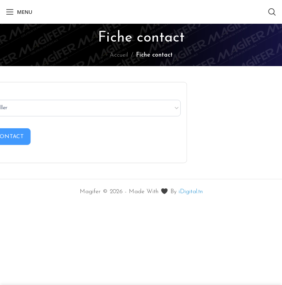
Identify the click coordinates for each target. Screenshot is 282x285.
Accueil (119, 55)
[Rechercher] (272, 12)
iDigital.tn (191, 192)
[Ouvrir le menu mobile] (19, 12)
